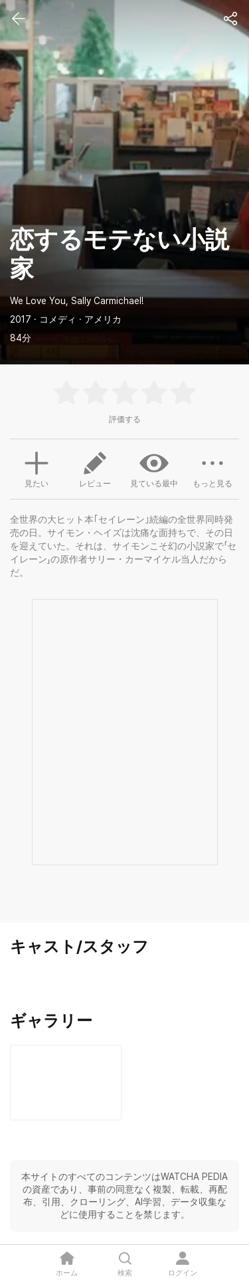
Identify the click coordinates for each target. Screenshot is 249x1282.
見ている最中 (154, 468)
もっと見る (212, 468)
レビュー (95, 468)
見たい (36, 467)
